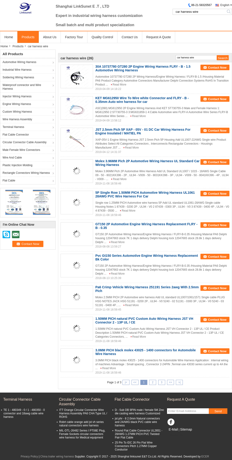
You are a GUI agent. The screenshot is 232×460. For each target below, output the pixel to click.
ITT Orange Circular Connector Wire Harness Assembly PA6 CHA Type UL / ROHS (83, 413)
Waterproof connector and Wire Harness (22, 86)
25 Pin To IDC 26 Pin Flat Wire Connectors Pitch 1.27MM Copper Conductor (136, 446)
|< (126, 382)
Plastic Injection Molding (17, 165)
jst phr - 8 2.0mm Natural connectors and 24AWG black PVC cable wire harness (137, 422)
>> (170, 382)
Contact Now (217, 67)
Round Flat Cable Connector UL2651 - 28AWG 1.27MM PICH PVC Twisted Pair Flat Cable (138, 434)
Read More (119, 84)
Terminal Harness (13, 127)
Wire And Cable (12, 157)
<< (134, 382)
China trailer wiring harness (57, 456)
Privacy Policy (29, 456)
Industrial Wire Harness (17, 69)
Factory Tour (74, 37)
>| (179, 382)
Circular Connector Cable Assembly (24, 142)
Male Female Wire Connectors (21, 150)
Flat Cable (9, 180)
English (224, 5)
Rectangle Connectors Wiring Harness (26, 172)
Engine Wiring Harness (17, 104)
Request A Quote (158, 37)
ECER (205, 456)
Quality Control (102, 37)
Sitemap (186, 429)
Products (28, 37)
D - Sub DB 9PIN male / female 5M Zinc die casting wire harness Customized (139, 411)
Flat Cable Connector (16, 134)
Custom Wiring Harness (17, 111)
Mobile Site (175, 435)
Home (8, 37)
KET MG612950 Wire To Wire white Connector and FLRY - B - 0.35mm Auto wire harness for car (142, 100)
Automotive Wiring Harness (19, 62)
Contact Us (130, 37)
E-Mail (173, 429)
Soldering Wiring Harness (18, 77)
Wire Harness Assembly (17, 119)
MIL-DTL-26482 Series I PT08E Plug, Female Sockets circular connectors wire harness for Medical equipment (82, 434)
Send (218, 411)
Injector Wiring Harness (17, 96)
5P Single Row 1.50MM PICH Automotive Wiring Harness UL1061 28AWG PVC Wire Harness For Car (145, 194)
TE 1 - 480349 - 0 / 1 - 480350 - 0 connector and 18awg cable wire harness (24, 413)
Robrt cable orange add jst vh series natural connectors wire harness (81, 423)
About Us (50, 37)
